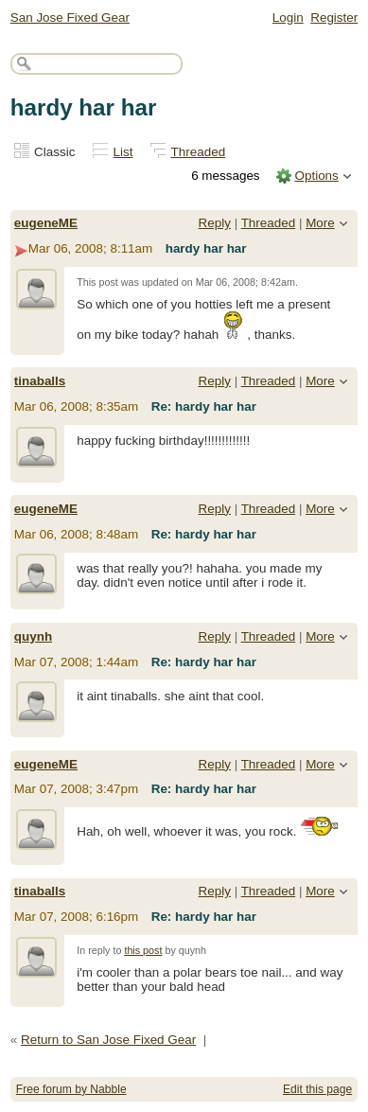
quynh (33, 636)
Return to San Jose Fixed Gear (108, 1040)
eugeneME (46, 223)
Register (334, 17)
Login (288, 17)
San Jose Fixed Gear (70, 17)
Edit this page (317, 1089)
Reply (215, 223)
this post (143, 950)
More (320, 223)
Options (316, 175)
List (123, 152)
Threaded (198, 152)
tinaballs (40, 381)
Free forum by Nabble (71, 1089)
